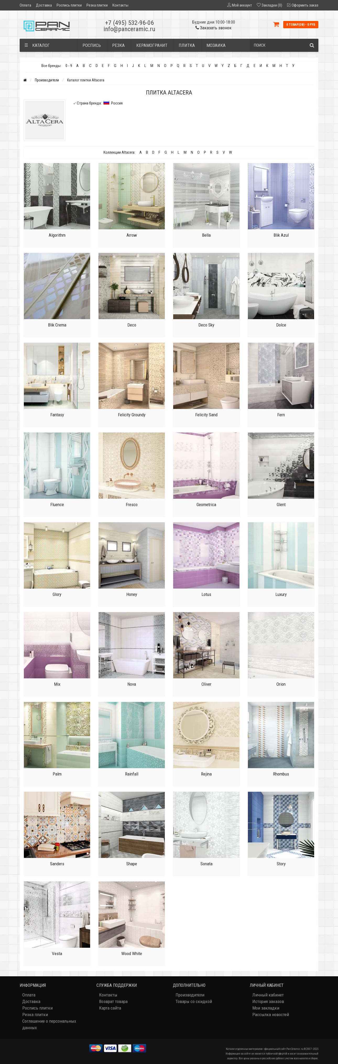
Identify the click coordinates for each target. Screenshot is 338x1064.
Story (281, 863)
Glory (57, 594)
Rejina (206, 774)
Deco (131, 325)
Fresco (132, 504)
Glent (281, 504)
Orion (281, 684)
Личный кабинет (268, 994)
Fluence (57, 504)
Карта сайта (110, 1008)
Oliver (206, 684)
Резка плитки (97, 5)
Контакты (120, 5)
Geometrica (206, 504)
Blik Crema (57, 325)
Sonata (206, 863)
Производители (47, 80)
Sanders (57, 863)
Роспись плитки (69, 5)
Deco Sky (206, 325)
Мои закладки (265, 1008)
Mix (57, 684)
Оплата (25, 5)
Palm (57, 774)
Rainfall (131, 774)
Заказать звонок (213, 27)
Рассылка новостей (270, 1014)
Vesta (57, 953)
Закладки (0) (271, 5)
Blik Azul (281, 235)
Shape (131, 863)
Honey (131, 594)
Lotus (206, 594)
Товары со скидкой (194, 1001)
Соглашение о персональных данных (49, 1024)
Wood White (131, 953)
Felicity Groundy (131, 414)
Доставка (44, 5)
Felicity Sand (206, 414)
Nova (131, 684)
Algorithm (57, 235)
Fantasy (57, 414)
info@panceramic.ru (129, 29)
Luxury (281, 594)
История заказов (268, 1001)
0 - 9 (69, 65)
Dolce (281, 325)
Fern (281, 414)
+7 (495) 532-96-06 (129, 22)
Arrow (132, 235)
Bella (206, 235)
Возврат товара (113, 1001)
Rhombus (281, 774)
